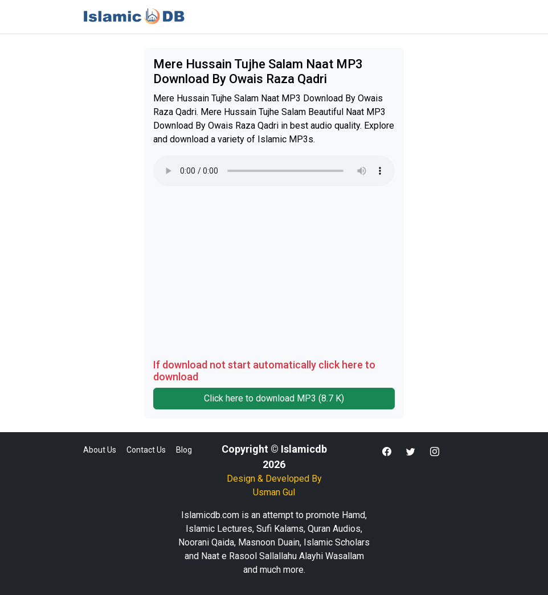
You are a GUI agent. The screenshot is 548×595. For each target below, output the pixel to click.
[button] (387, 452)
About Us (99, 449)
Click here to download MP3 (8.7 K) (274, 398)
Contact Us (146, 449)
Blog (184, 449)
